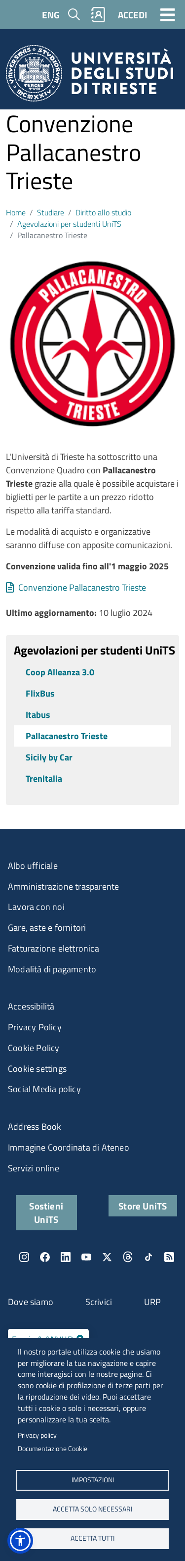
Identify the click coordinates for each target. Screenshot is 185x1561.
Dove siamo (30, 1302)
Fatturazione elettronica (53, 948)
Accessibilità (31, 1006)
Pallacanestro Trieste (67, 736)
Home (16, 212)
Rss (169, 1257)
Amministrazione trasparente (63, 886)
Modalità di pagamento (52, 969)
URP (152, 1302)
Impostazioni (93, 1480)
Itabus (38, 714)
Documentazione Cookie (52, 1449)
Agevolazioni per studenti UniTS (69, 224)
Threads (127, 1257)
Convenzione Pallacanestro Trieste (82, 587)
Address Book (34, 1126)
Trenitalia (44, 778)
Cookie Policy (34, 1048)
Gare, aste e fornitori (47, 927)
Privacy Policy (35, 1027)
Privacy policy (37, 1435)
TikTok (148, 1257)
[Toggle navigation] (167, 14)
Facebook (44, 1257)
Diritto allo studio (103, 212)
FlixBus (40, 693)
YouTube (86, 1257)
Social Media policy (44, 1089)
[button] (20, 1540)
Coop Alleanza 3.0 (60, 672)
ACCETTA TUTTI (92, 1538)
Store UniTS (142, 1206)
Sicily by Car (49, 757)
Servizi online (33, 1168)
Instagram (24, 1257)
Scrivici (98, 1302)
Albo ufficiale (33, 865)
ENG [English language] (51, 14)
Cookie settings (37, 1068)
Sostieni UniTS (46, 1212)
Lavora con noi (36, 906)
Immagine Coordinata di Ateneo (68, 1147)
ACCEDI (132, 14)
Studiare (50, 212)
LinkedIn (65, 1257)
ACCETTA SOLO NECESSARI (92, 1509)
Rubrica (98, 14)
